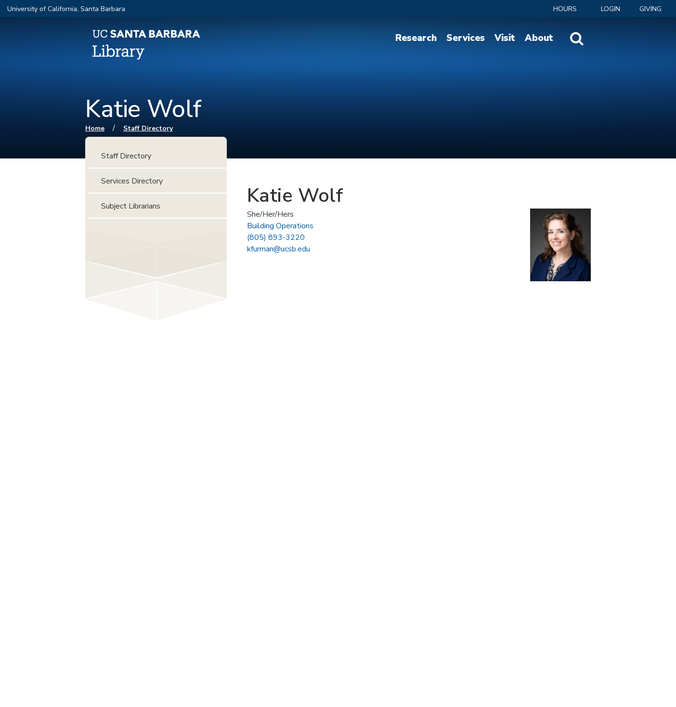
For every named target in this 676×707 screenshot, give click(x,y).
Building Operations (280, 226)
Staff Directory (148, 128)
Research (416, 38)
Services (465, 38)
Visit (504, 38)
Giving (650, 8)
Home (94, 128)
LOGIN (610, 8)
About (539, 38)
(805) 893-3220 (276, 237)
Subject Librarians (130, 206)
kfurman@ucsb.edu (278, 249)
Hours (565, 8)
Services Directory (132, 181)
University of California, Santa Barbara (66, 8)
